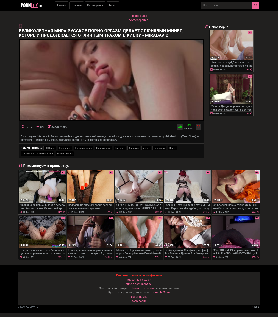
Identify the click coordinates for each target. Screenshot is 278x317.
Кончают (120, 148)
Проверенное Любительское (37, 153)
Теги (113, 5)
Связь (256, 307)
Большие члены (83, 148)
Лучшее (76, 5)
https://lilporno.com (139, 279)
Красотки (134, 148)
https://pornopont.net (139, 284)
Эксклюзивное (65, 153)
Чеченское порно (142, 288)
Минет (146, 148)
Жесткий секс (103, 148)
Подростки (159, 148)
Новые (61, 5)
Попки (172, 148)
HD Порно (50, 148)
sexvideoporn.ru (139, 20)
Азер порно (139, 301)
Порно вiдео (139, 16)
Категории (95, 5)
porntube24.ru (161, 292)
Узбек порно (139, 296)
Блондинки (65, 148)
